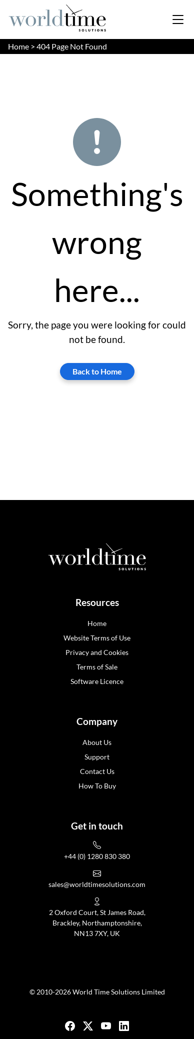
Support (97, 756)
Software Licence (97, 681)
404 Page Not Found (71, 46)
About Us (97, 742)
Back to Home (97, 371)
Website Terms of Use (97, 638)
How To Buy (97, 786)
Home (18, 46)
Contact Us (97, 771)
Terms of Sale (97, 666)
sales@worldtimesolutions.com (97, 884)
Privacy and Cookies (97, 652)
